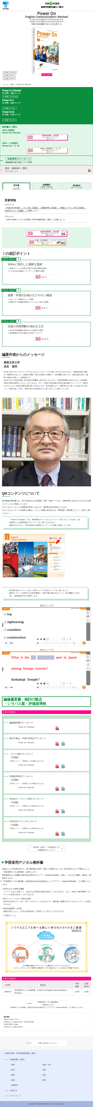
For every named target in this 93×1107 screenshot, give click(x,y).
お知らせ (13, 1090)
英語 (12, 84)
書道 (13, 1075)
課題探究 (14, 1085)
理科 (44, 1070)
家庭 (13, 1080)
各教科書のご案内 (17, 1059)
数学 (13, 1070)
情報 (44, 1080)
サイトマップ (15, 1096)
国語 (13, 1065)
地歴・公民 (47, 1065)
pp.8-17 (45, 308)
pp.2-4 (44, 277)
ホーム (5, 84)
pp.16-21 (45, 339)
